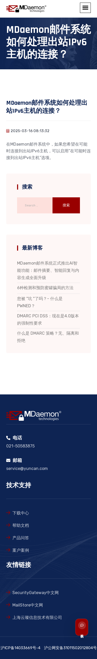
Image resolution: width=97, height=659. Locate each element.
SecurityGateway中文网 (35, 592)
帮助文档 (20, 525)
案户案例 (20, 550)
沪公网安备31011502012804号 (70, 648)
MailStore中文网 (27, 605)
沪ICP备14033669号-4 (20, 648)
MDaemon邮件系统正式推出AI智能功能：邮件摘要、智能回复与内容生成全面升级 (48, 270)
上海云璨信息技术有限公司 (37, 617)
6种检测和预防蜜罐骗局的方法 (45, 287)
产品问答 (20, 537)
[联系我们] (87, 627)
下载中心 (20, 513)
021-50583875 (20, 446)
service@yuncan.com (27, 468)
